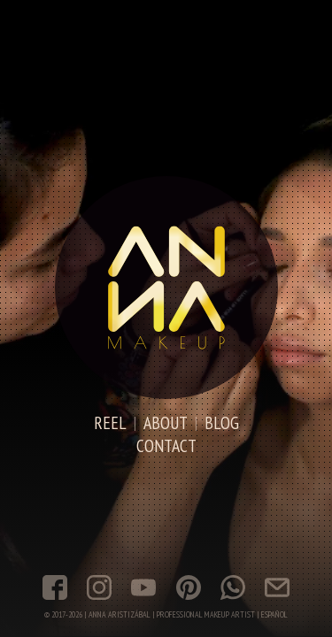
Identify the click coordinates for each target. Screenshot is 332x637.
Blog (222, 422)
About (165, 422)
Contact (166, 445)
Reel (110, 422)
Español (274, 614)
